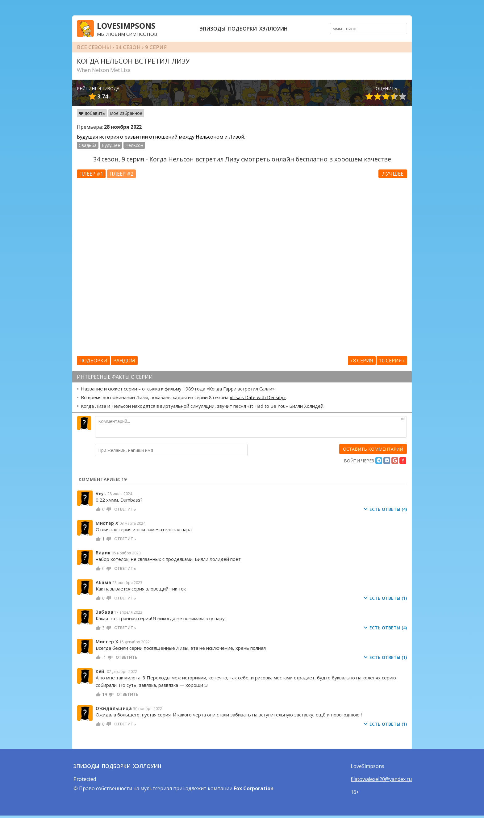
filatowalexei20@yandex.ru (381, 779)
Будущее (111, 145)
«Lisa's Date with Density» (258, 397)
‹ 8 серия (361, 360)
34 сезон (128, 47)
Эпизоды (213, 28)
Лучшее (392, 173)
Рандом (124, 360)
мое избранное (126, 113)
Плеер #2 (121, 173)
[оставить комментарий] (373, 449)
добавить (92, 113)
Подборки (242, 28)
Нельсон (134, 145)
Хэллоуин (273, 28)
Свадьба (88, 145)
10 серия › (392, 360)
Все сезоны (94, 47)
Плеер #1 (91, 173)
